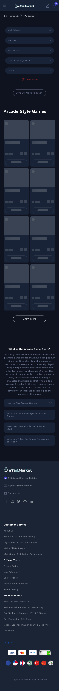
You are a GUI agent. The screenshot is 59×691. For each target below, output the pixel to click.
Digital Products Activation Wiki (20, 542)
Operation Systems (19, 60)
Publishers (14, 30)
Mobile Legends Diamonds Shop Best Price (27, 625)
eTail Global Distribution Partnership (23, 554)
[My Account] (48, 6)
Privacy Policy (11, 566)
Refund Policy (11, 589)
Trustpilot (8, 642)
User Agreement (12, 572)
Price (11, 70)
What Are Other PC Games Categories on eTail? (28, 440)
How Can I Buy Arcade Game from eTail (26, 427)
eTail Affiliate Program (15, 548)
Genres (12, 40)
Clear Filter (29, 79)
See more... (11, 630)
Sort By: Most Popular (29, 92)
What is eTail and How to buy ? (20, 536)
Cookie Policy (11, 577)
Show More (29, 318)
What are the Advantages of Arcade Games (26, 414)
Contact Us (14, 493)
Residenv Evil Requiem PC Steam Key (23, 607)
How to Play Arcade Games (22, 403)
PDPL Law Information (16, 583)
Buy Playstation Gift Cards (17, 619)
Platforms (14, 50)
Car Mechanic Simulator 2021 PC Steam (25, 613)
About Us (8, 530)
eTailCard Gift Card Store (17, 601)
